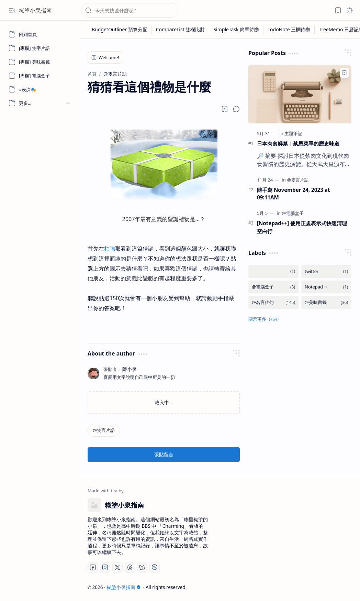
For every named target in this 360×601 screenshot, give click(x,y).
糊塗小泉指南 (35, 10)
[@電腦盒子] (293, 213)
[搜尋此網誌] (129, 10)
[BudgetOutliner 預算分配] (120, 29)
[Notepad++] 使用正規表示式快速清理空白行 (302, 227)
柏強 (109, 248)
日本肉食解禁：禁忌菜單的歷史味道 (298, 143)
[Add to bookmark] (344, 73)
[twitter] (326, 271)
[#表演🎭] (39, 89)
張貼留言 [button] (163, 454)
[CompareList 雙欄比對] (181, 29)
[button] (12, 10)
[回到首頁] (39, 34)
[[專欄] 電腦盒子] (39, 76)
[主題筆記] (293, 133)
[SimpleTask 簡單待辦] (236, 29)
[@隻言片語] (104, 430)
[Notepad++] (326, 287)
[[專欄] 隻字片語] (39, 48)
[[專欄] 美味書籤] (39, 62)
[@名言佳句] (273, 302)
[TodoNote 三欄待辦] (289, 29)
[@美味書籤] (326, 302)
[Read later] (225, 109)
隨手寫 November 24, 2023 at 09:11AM (293, 193)
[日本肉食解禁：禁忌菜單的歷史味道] (299, 94)
